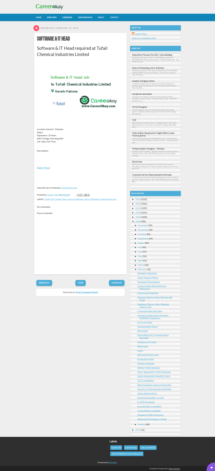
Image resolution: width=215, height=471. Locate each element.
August (141, 243)
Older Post (116, 283)
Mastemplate (174, 468)
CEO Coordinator (145, 380)
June (140, 251)
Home (80, 283)
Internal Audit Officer (147, 326)
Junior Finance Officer (147, 277)
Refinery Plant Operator (148, 367)
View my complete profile (144, 38)
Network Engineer (146, 363)
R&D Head (142, 330)
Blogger (113, 462)
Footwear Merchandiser (148, 281)
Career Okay (61, 199)
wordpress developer (142, 94)
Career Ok (49, 199)
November (143, 229)
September (143, 238)
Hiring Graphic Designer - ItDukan (148, 148)
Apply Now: (43, 167)
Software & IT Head (53, 39)
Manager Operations (147, 273)
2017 (137, 430)
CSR (134, 120)
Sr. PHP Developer (146, 402)
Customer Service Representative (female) (152, 174)
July (140, 247)
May (140, 256)
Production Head (145, 359)
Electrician (137, 161)
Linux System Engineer (147, 293)
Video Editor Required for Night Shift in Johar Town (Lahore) (153, 134)
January (141, 424)
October (142, 234)
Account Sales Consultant (149, 406)
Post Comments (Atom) (87, 292)
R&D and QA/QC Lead (148, 354)
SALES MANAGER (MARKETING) (153, 376)
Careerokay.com (69, 187)
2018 (137, 221)
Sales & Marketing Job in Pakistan (148, 68)
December (143, 225)
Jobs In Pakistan (75, 199)
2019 (137, 217)
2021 (137, 208)
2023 (137, 199)
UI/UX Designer (139, 107)
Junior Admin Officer (147, 393)
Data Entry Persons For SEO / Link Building (152, 54)
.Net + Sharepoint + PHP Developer (154, 372)
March (141, 265)
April (140, 260)
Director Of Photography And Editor (154, 389)
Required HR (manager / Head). (152, 419)
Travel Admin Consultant (149, 410)
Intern (140, 350)
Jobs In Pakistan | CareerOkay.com (100, 199)
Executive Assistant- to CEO (150, 397)
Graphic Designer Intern (143, 81)
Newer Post (44, 283)
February (142, 269)
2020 (137, 212)
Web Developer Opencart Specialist (154, 384)
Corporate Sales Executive (149, 311)
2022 (137, 203)
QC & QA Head (144, 322)
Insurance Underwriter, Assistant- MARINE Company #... (153, 316)
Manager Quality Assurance (150, 414)
